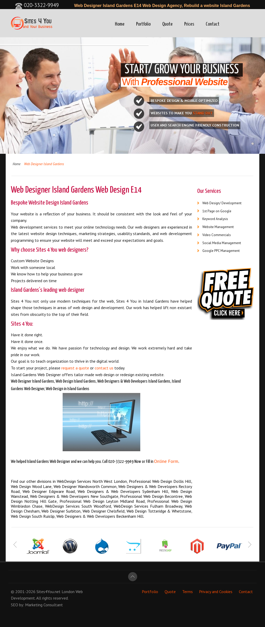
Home (119, 24)
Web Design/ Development (221, 203)
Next (249, 545)
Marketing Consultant (44, 604)
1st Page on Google (216, 211)
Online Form (166, 461)
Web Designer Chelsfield (103, 511)
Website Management (218, 227)
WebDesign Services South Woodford (78, 506)
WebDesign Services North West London (92, 481)
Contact (212, 24)
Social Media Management (221, 243)
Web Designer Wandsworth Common (85, 486)
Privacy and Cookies (215, 591)
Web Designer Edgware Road (49, 491)
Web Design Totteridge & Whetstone (159, 511)
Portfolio (143, 24)
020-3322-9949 (37, 5)
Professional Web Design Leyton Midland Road (102, 501)
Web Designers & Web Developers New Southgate (74, 496)
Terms (187, 591)
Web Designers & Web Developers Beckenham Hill (99, 516)
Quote (167, 24)
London (68, 591)
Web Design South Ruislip (33, 516)
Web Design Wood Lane (31, 486)
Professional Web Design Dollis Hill (160, 481)
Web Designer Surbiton (60, 511)
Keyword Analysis (215, 219)
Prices (189, 24)
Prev (15, 545)
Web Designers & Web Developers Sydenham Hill (123, 491)
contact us (104, 367)
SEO (14, 604)
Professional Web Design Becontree (151, 496)
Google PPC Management (221, 251)
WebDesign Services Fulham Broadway (148, 506)
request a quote (75, 367)
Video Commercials (216, 235)
